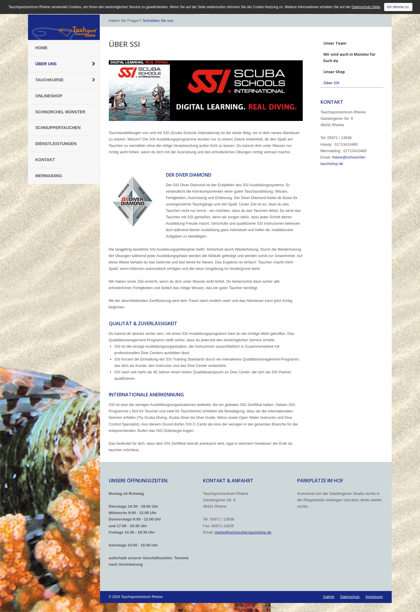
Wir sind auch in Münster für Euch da (349, 57)
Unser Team (334, 43)
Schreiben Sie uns (158, 20)
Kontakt (45, 159)
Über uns (46, 63)
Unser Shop (334, 71)
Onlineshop (48, 96)
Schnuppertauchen (57, 127)
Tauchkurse (49, 80)
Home (41, 47)
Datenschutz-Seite (365, 7)
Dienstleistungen (56, 143)
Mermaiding (48, 175)
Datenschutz (350, 597)
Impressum (374, 597)
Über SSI (331, 82)
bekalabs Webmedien (248, 607)
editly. (271, 607)
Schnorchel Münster (60, 112)
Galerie (329, 597)
